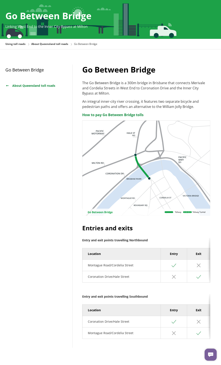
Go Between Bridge (24, 70)
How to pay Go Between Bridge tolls (113, 114)
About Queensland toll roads (30, 86)
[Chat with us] (211, 355)
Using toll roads (15, 44)
